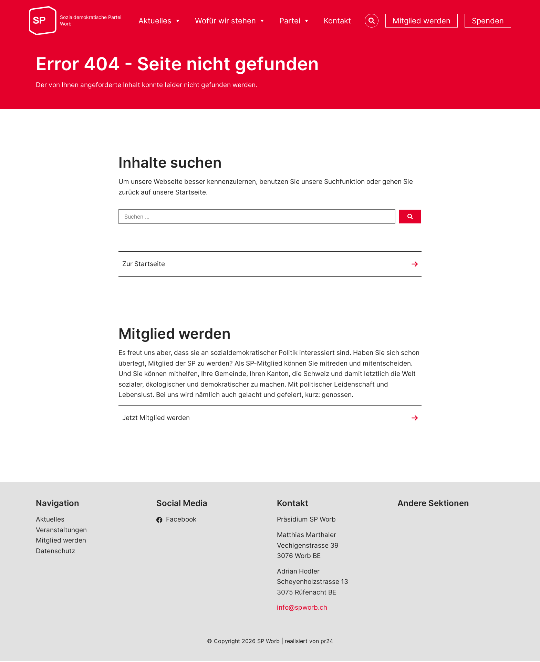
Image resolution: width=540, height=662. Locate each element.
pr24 (327, 641)
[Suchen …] (256, 216)
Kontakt (337, 20)
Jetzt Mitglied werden (156, 418)
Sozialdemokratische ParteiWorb (90, 20)
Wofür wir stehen (230, 20)
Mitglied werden (421, 20)
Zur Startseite (143, 264)
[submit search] (410, 216)
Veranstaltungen (61, 530)
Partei (294, 20)
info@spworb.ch (302, 608)
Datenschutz (55, 551)
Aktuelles (159, 20)
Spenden (488, 20)
